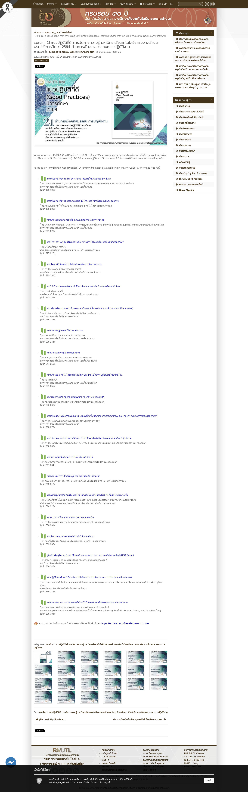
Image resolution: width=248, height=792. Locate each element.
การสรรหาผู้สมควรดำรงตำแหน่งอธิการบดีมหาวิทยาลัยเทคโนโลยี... (193, 58)
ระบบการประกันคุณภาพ (153, 763)
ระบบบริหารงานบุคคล (152, 753)
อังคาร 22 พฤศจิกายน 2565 (61, 52)
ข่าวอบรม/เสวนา (185, 151)
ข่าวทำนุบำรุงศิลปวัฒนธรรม (191, 173)
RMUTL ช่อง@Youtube (188, 179)
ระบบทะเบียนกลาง (151, 750)
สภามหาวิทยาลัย (109, 763)
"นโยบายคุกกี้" (104, 782)
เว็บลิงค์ (105, 760)
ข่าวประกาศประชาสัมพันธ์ (189, 111)
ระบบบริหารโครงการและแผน (155, 756)
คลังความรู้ (182, 162)
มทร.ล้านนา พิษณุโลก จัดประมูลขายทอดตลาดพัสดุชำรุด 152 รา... (193, 85)
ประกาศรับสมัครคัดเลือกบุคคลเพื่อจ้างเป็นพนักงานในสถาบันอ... (191, 40)
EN (171, 4)
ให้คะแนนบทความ (41, 60)
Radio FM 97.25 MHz (194, 760)
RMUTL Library (191, 763)
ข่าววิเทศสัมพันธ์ (185, 168)
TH (207, 4)
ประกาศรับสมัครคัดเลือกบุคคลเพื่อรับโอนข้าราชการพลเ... (139, 719)
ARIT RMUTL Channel (194, 756)
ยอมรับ (209, 780)
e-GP (163, 4)
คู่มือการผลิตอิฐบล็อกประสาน (50, 719)
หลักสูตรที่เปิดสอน (110, 753)
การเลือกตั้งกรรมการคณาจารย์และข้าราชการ (192, 49)
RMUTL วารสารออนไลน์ (188, 184)
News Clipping (184, 190)
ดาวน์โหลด (147, 4)
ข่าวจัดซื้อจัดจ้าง (185, 123)
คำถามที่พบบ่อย (109, 756)
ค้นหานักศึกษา (108, 750)
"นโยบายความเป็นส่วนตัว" (82, 782)
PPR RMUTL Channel (194, 753)
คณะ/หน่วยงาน (128, 4)
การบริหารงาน (69, 4)
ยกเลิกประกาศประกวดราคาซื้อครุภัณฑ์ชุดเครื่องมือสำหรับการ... (191, 76)
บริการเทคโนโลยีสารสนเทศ (196, 750)
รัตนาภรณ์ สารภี (86, 52)
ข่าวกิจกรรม (183, 106)
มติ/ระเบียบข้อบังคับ (91, 4)
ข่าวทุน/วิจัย (183, 139)
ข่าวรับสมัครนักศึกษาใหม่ (189, 117)
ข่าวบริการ (182, 156)
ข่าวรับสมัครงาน (185, 128)
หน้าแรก (38, 4)
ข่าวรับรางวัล (183, 134)
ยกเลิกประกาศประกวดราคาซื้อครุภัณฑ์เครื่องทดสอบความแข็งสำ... (192, 67)
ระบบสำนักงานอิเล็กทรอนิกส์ (155, 760)
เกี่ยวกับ (52, 4)
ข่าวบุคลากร (183, 145)
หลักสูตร (110, 4)
